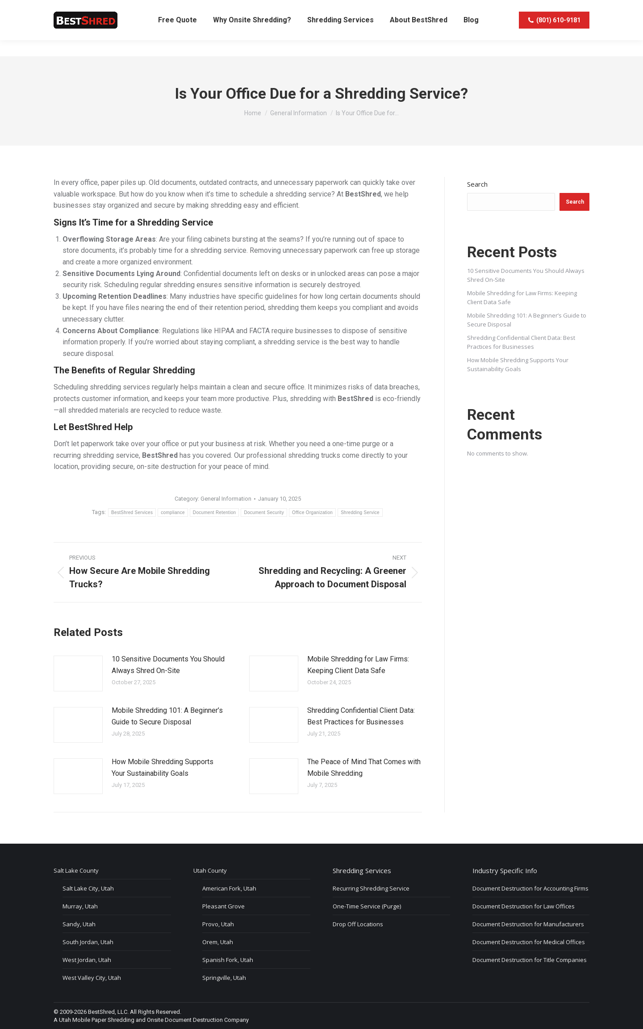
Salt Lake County (76, 870)
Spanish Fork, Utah (227, 960)
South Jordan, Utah (88, 942)
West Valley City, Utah (92, 978)
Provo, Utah (218, 924)
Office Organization (312, 512)
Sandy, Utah (79, 924)
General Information (225, 498)
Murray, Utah (80, 906)
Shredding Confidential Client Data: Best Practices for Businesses (361, 716)
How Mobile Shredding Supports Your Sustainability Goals (162, 767)
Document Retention (214, 512)
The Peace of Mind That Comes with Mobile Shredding (364, 767)
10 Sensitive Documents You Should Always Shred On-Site (168, 665)
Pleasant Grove (223, 906)
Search (477, 184)
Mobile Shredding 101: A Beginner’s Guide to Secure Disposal (167, 716)
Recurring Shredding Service (371, 888)
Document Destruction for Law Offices (523, 906)
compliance (173, 512)
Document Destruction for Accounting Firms (530, 888)
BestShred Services (132, 512)
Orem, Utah (217, 942)
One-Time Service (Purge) (367, 906)
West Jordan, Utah (87, 960)
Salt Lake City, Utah (88, 888)
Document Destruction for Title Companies (529, 960)
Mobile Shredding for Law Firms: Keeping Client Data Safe (358, 665)
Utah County (210, 870)
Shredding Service (360, 512)
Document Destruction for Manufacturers (528, 924)
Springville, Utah (224, 978)
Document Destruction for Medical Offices (528, 942)
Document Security (264, 512)
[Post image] (78, 673)
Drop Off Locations (358, 924)
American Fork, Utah (229, 888)
